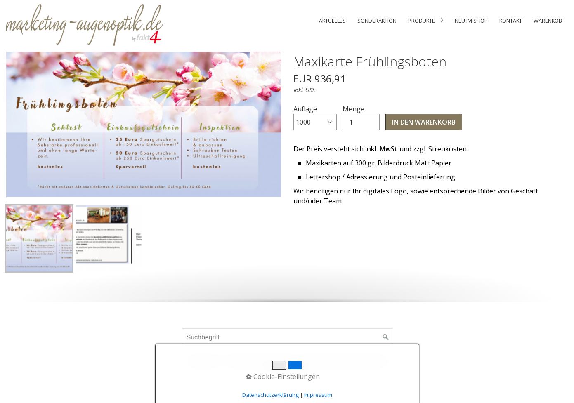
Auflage (315, 117)
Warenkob (548, 20)
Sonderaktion (377, 20)
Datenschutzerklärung (270, 394)
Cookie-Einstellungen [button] (283, 376)
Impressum (318, 394)
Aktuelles (332, 20)
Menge (361, 117)
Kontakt (510, 20)
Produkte (421, 20)
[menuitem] (332, 20)
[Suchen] (385, 337)
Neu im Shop (471, 20)
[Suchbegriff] (287, 337)
